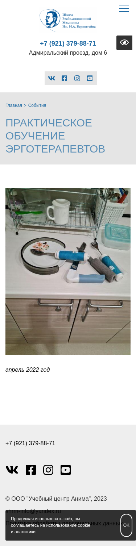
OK (126, 525)
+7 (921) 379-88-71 (68, 43)
